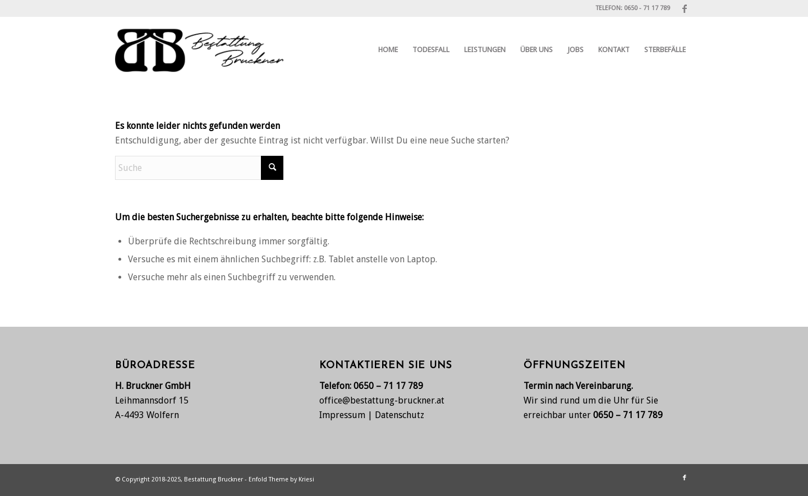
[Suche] (199, 168)
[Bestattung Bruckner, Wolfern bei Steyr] (199, 49)
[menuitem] (388, 49)
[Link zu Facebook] (684, 8)
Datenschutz (399, 415)
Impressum (342, 415)
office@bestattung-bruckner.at (381, 400)
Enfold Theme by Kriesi (281, 479)
